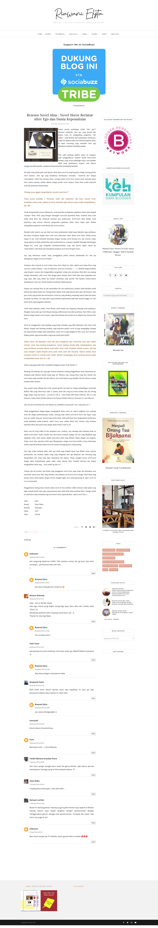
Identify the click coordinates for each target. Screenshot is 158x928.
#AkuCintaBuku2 (123, 550)
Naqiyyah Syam (37, 685)
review (36, 535)
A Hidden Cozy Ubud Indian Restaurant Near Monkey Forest (118, 531)
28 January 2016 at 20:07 (42, 585)
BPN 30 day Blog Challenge (113, 562)
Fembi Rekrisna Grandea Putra (43, 761)
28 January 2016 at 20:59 (37, 727)
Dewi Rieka (35, 784)
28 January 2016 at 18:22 (37, 688)
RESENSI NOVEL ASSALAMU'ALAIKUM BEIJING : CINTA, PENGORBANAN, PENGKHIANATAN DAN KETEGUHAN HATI (123, 592)
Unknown (34, 556)
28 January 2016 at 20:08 (42, 634)
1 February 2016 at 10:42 (37, 806)
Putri (32, 742)
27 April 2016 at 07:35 (36, 835)
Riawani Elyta (41, 582)
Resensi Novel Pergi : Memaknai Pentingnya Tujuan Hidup (122, 612)
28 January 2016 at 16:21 (37, 650)
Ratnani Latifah (37, 803)
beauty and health (110, 565)
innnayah (34, 723)
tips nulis (113, 569)
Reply (93, 576)
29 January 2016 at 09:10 (37, 746)
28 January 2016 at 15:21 (37, 602)
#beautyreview (108, 558)
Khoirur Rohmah (37, 598)
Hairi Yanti (34, 646)
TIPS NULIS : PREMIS (111, 619)
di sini (75, 271)
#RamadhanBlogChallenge (113, 554)
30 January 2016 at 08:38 (37, 765)
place (105, 569)
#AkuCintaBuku (109, 550)
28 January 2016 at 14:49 (37, 560)
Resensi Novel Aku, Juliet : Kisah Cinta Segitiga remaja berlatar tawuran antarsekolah (122, 602)
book (31, 535)
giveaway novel (125, 565)
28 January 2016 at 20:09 (42, 711)
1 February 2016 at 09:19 (37, 787)
